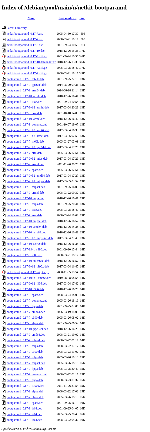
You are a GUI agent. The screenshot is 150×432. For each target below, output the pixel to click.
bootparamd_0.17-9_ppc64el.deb (27, 84)
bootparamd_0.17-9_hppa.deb (25, 380)
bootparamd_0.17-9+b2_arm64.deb (28, 130)
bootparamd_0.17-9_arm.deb (24, 215)
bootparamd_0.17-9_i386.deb (24, 255)
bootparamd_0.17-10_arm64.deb (26, 232)
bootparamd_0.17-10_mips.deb (25, 198)
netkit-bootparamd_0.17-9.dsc (25, 39)
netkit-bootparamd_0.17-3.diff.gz (27, 56)
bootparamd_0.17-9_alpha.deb (25, 391)
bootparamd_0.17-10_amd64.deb (27, 226)
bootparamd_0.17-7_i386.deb (24, 209)
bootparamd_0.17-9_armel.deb (25, 192)
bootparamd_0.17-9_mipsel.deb (26, 340)
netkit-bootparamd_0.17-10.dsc (26, 50)
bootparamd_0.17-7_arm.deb (24, 152)
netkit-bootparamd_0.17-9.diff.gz (27, 73)
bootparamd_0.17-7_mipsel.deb (26, 363)
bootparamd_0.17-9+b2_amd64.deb (28, 175)
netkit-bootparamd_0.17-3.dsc (25, 45)
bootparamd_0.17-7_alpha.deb (25, 397)
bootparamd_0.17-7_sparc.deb (25, 170)
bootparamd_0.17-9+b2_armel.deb (27, 135)
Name (31, 18)
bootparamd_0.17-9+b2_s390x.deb (28, 266)
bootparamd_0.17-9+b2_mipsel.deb (28, 181)
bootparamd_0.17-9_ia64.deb (24, 419)
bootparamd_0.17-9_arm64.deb (26, 90)
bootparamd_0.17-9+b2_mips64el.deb (30, 238)
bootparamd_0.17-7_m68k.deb (25, 141)
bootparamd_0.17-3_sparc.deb (25, 402)
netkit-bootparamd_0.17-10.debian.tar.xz (31, 62)
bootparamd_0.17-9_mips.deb (25, 346)
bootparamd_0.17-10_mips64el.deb (28, 260)
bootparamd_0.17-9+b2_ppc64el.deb (29, 147)
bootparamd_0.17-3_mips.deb (25, 204)
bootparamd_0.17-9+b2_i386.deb (27, 283)
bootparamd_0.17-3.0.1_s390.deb (27, 249)
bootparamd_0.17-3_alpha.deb (25, 323)
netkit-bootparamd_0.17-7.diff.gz (27, 67)
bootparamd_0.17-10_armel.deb (26, 118)
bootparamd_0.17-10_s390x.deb (26, 243)
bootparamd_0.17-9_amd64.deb (26, 334)
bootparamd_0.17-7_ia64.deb (24, 414)
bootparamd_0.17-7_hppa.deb (25, 368)
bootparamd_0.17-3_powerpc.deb (27, 124)
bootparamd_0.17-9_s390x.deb (25, 385)
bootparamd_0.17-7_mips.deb (25, 357)
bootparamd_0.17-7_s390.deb (25, 317)
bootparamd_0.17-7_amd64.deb (26, 311)
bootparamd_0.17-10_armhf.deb (26, 96)
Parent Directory (17, 28)
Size (82, 18)
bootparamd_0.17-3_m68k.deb (25, 79)
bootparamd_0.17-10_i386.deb (25, 289)
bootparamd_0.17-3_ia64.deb (24, 408)
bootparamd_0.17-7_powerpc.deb (27, 300)
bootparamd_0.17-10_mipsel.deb (27, 221)
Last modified (67, 18)
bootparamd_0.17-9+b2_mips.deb (27, 158)
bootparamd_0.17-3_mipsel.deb (26, 187)
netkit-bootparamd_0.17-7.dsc (25, 33)
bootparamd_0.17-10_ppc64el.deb (27, 329)
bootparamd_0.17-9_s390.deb (25, 351)
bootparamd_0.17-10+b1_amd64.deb (29, 277)
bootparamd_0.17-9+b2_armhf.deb (28, 107)
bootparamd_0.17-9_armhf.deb (25, 164)
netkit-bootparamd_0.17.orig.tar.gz (28, 272)
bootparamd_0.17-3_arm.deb (24, 113)
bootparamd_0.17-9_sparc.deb (25, 294)
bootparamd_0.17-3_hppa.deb (25, 306)
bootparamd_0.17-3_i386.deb (24, 101)
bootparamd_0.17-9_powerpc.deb (27, 374)
